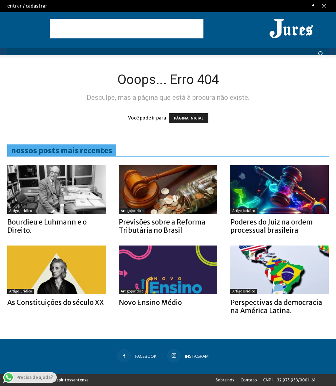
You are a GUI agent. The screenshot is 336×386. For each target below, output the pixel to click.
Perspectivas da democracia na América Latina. (276, 306)
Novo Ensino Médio (150, 302)
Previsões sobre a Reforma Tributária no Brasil (162, 226)
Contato (249, 379)
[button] (321, 55)
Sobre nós (225, 379)
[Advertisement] (126, 28)
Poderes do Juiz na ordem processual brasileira (271, 226)
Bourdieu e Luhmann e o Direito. (47, 226)
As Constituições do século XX (55, 302)
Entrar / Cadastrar (27, 6)
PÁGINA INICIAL (188, 118)
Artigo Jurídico (20, 211)
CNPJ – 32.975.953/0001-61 (289, 379)
